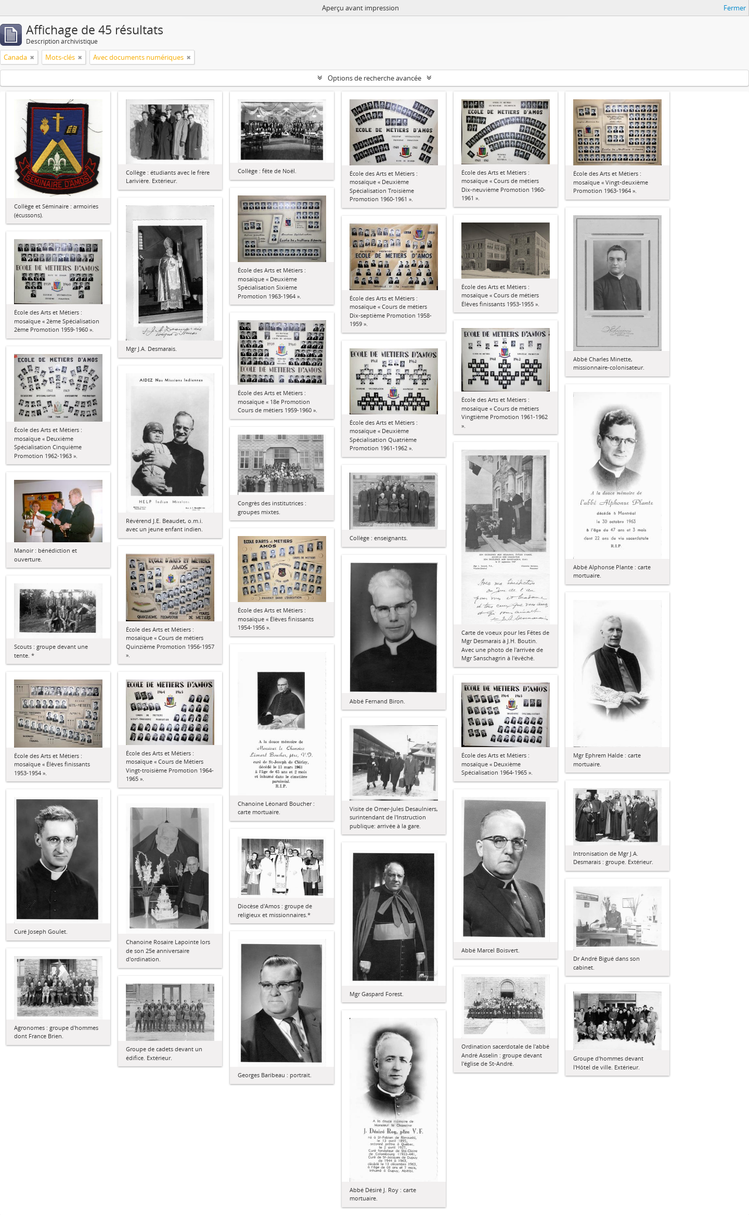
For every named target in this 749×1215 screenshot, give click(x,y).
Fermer (735, 7)
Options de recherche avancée (374, 78)
